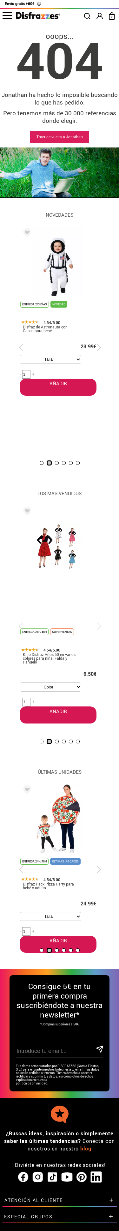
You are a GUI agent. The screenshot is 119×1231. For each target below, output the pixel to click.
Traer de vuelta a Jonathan (59, 136)
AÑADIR (49, 592)
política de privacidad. (32, 984)
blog (85, 1049)
